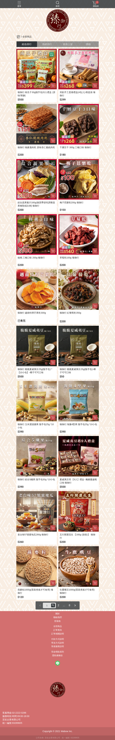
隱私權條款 (57, 656)
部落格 (57, 621)
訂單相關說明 (57, 634)
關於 (57, 614)
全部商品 (57, 626)
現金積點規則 (57, 652)
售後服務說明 (57, 646)
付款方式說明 (57, 639)
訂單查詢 (57, 630)
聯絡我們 (57, 617)
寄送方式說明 (57, 643)
